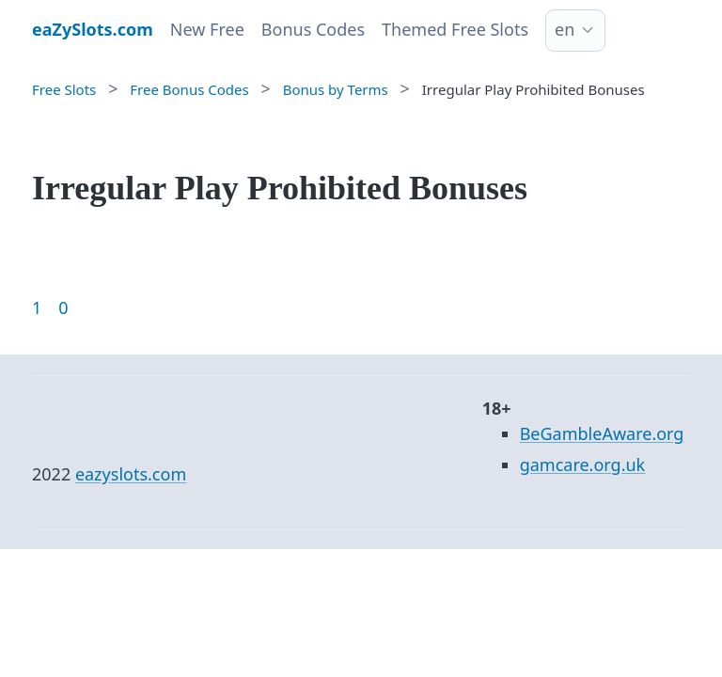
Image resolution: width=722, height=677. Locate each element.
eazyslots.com (130, 474)
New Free (207, 29)
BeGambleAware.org (602, 433)
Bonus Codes (313, 29)
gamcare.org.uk (583, 464)
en (564, 29)
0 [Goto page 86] (63, 307)
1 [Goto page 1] (36, 307)
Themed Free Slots (455, 29)
